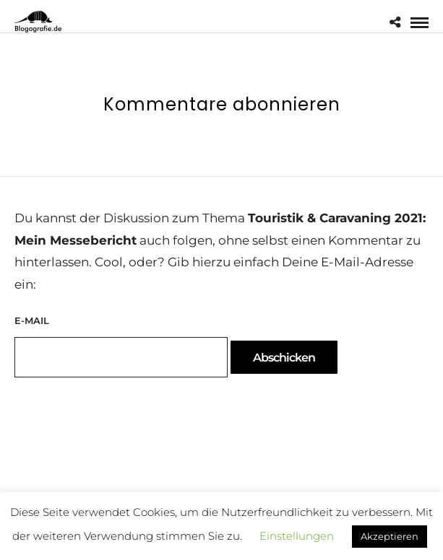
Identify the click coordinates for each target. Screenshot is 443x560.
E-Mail (31, 320)
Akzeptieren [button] (389, 536)
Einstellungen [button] (296, 536)
